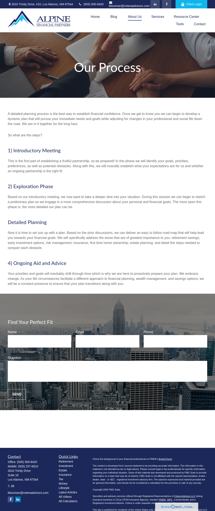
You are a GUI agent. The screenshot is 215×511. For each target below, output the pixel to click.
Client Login (191, 4)
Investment (66, 466)
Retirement (66, 461)
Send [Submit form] (16, 394)
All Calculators (68, 501)
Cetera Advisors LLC (184, 496)
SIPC (169, 499)
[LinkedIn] (155, 4)
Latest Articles (68, 492)
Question (14, 358)
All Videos (65, 496)
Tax (61, 479)
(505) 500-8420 (91, 4)
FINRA (162, 499)
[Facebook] (166, 4)
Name (12, 332)
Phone (148, 332)
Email (80, 332)
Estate (63, 470)
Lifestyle (64, 488)
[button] (95, 16)
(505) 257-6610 (28, 466)
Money (63, 483)
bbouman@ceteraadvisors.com (129, 4)
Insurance (65, 474)
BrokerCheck (165, 459)
